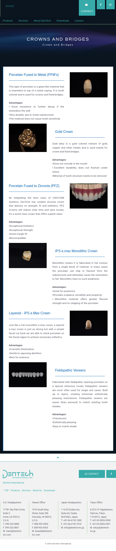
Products (15, 490)
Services (26, 490)
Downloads (49, 490)
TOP (6, 490)
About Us (37, 490)
